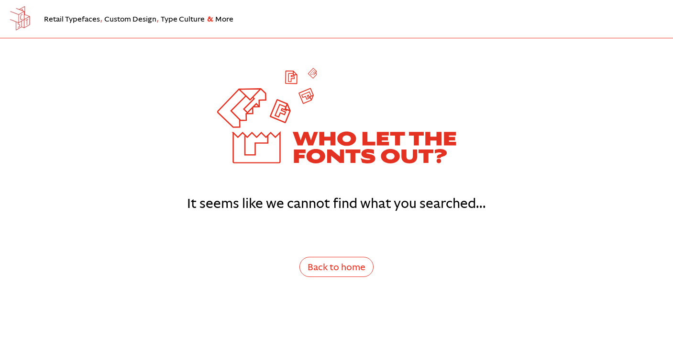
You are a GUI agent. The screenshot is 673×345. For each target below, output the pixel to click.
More (224, 19)
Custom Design (130, 19)
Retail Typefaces (72, 19)
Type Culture (183, 19)
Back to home (336, 267)
